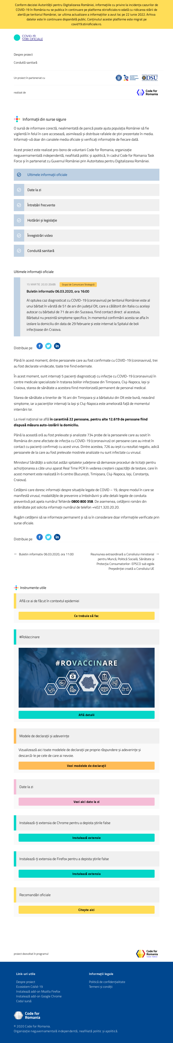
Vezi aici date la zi (87, 801)
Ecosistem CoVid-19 (29, 986)
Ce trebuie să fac (86, 615)
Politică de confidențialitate (107, 981)
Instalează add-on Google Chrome (39, 996)
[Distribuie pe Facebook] (39, 346)
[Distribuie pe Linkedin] (57, 346)
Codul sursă (23, 1001)
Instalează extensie (86, 837)
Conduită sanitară (25, 62)
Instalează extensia (86, 873)
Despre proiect (23, 54)
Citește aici (86, 909)
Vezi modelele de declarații (86, 765)
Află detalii (87, 714)
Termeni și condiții (100, 986)
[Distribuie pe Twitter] (48, 346)
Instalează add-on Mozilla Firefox (38, 991)
